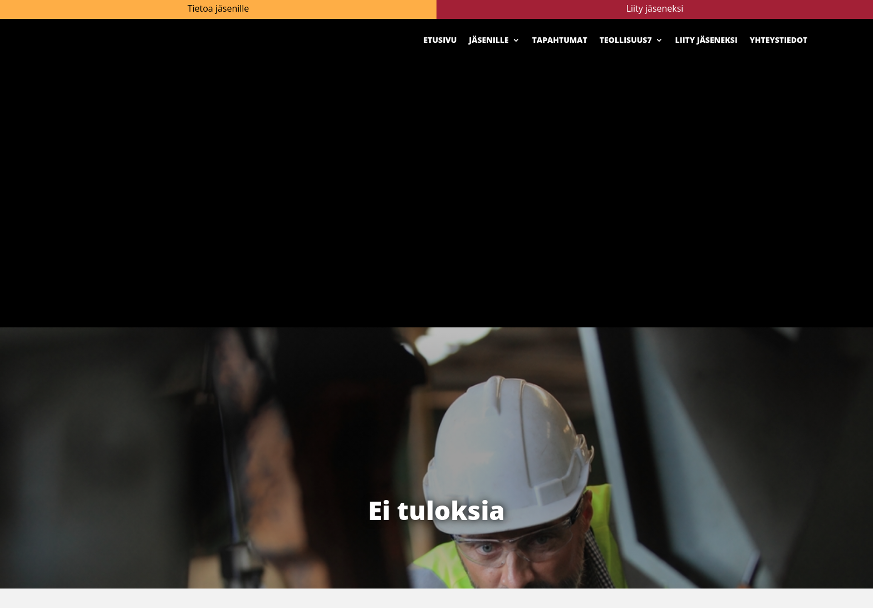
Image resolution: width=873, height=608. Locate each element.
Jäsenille (488, 40)
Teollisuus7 (626, 40)
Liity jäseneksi (706, 40)
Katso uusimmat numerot (700, 371)
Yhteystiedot (779, 40)
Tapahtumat (559, 40)
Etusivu (440, 40)
